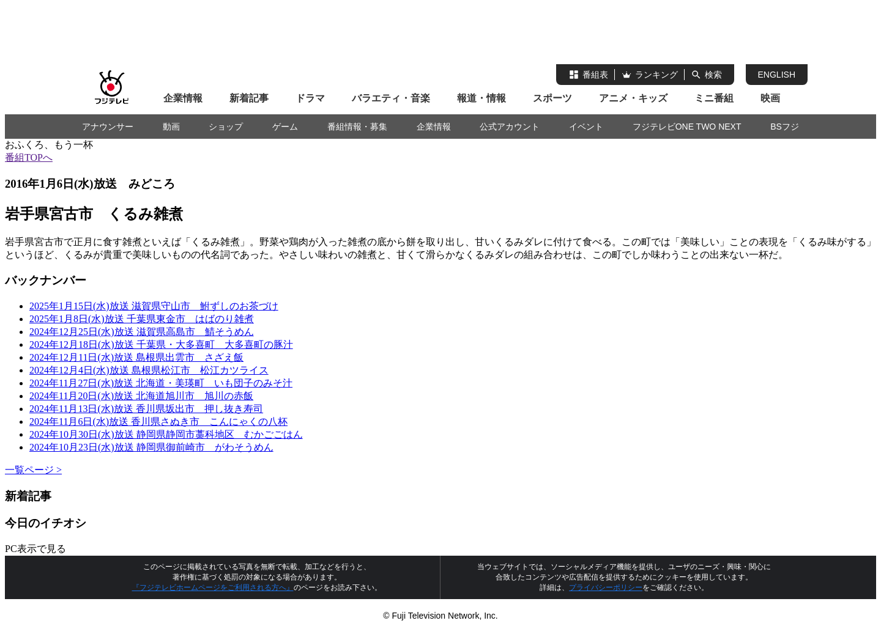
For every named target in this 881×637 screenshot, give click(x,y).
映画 (770, 98)
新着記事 (249, 98)
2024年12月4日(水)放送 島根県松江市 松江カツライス (149, 370)
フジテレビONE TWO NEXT (687, 126)
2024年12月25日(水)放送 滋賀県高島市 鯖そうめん (141, 331)
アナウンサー (107, 126)
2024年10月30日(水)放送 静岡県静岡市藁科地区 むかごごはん (166, 434)
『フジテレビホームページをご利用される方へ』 (213, 587)
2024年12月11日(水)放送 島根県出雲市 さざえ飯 (136, 357)
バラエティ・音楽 (391, 98)
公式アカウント (510, 126)
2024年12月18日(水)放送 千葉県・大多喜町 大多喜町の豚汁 (161, 344)
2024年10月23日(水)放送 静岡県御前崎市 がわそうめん (151, 447)
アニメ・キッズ (633, 98)
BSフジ (784, 126)
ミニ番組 (714, 98)
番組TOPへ (29, 157)
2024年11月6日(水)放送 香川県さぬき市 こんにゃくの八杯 (158, 421)
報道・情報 (481, 98)
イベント (586, 126)
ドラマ (310, 98)
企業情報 (183, 98)
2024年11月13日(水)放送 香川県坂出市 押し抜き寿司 (146, 408)
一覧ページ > (33, 470)
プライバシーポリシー (605, 587)
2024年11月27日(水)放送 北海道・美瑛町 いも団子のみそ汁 (160, 383)
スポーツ (552, 98)
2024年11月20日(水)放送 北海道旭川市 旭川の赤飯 (141, 396)
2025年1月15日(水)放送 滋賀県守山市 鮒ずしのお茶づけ (153, 306)
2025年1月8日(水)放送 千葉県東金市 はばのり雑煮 (141, 319)
